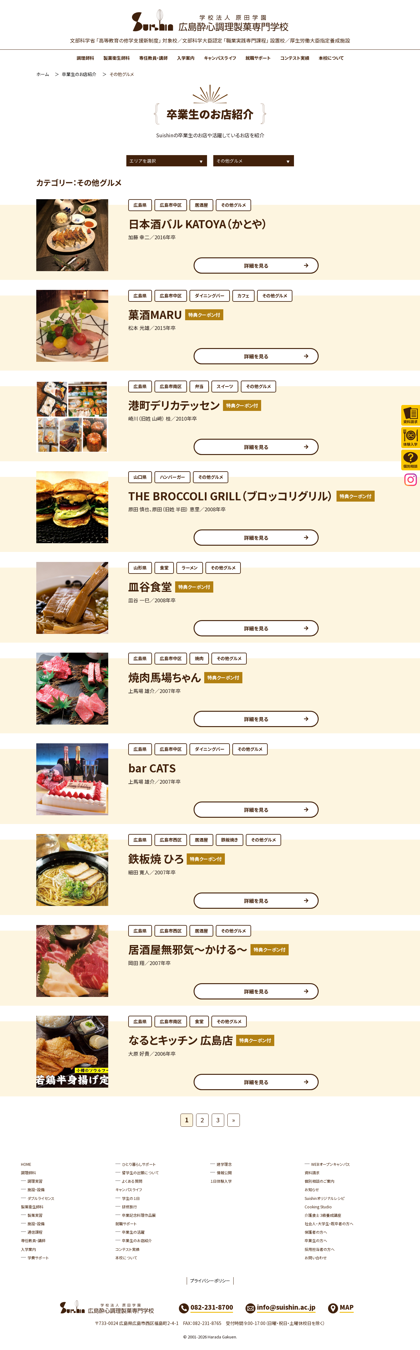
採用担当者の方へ (320, 1249)
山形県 (140, 567)
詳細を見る (256, 265)
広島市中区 (171, 205)
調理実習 (35, 1181)
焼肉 (199, 658)
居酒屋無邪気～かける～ (187, 949)
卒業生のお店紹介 (79, 74)
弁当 (199, 386)
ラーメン (190, 567)
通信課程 (35, 1232)
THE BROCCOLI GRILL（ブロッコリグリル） (230, 495)
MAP (347, 1307)
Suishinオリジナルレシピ (324, 1198)
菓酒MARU (155, 314)
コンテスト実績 (294, 58)
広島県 (140, 205)
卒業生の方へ (316, 1240)
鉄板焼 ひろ (156, 858)
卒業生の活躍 (133, 1232)
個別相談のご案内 (319, 1181)
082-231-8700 (211, 1307)
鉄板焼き (229, 840)
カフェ (243, 295)
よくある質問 (132, 1181)
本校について (331, 58)
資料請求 (312, 1172)
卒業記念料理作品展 (139, 1215)
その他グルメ (233, 205)
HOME (26, 1164)
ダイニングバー (210, 295)
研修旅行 (129, 1206)
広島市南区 (171, 386)
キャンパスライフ (220, 58)
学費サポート (38, 1257)
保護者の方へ (316, 1232)
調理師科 (85, 58)
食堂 (164, 567)
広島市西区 (171, 840)
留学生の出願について (140, 1172)
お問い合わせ (316, 1257)
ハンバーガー (172, 477)
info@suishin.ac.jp (286, 1307)
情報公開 (224, 1172)
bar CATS (152, 768)
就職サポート (258, 58)
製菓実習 (35, 1215)
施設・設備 (36, 1189)
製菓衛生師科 (117, 58)
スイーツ (225, 386)
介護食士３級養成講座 (323, 1215)
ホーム (42, 74)
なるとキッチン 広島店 (180, 1040)
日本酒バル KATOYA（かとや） (198, 223)
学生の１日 (131, 1198)
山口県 (140, 477)
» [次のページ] (233, 1119)
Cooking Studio (318, 1206)
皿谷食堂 (150, 586)
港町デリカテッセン (174, 405)
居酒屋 (201, 205)
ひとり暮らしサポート (139, 1164)
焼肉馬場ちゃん (164, 677)
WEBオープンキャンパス (330, 1164)
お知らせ (312, 1189)
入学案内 (186, 58)
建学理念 (224, 1164)
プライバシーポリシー (210, 1280)
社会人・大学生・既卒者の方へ (329, 1223)
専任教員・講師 (153, 58)
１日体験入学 (221, 1181)
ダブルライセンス (41, 1198)
